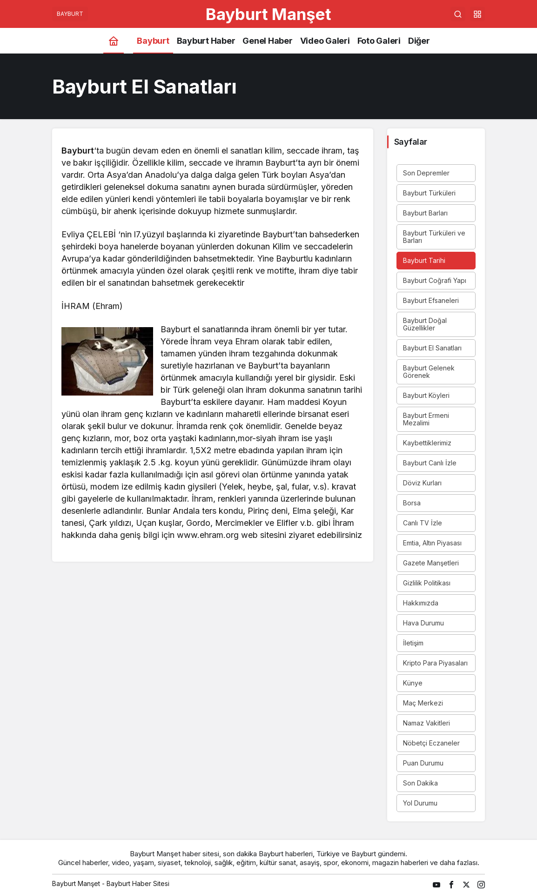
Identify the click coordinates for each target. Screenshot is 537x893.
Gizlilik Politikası (426, 583)
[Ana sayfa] (113, 41)
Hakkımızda (420, 603)
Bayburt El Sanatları (432, 348)
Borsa (412, 503)
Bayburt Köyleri (426, 395)
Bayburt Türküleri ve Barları (434, 236)
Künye (413, 683)
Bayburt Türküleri (429, 193)
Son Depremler (426, 173)
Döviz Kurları (422, 483)
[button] (477, 14)
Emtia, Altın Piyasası (432, 543)
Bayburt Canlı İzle (429, 463)
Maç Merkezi (423, 703)
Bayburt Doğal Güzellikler (425, 324)
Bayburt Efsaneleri (431, 300)
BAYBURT (70, 13)
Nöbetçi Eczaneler (431, 743)
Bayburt (77, 150)
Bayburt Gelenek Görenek (429, 371)
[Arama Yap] (457, 14)
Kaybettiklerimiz (427, 443)
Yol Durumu (420, 803)
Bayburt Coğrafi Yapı (434, 280)
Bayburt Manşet (268, 14)
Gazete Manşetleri (431, 563)
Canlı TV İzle (422, 523)
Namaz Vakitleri (426, 723)
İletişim (413, 643)
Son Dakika (420, 783)
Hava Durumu (423, 623)
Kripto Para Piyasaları (435, 663)
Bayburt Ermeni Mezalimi (426, 419)
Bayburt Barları (425, 213)
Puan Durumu (423, 763)
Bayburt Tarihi (424, 260)
